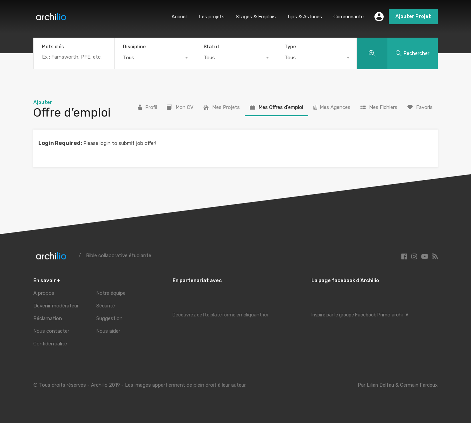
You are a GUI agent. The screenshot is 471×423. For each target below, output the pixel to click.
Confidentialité (50, 344)
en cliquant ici (252, 315)
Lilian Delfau (379, 385)
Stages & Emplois (255, 17)
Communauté (348, 17)
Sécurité (105, 306)
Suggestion (109, 318)
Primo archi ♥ (392, 315)
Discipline (134, 47)
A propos (43, 293)
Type (290, 47)
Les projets (210, 17)
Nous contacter (51, 331)
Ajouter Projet (413, 17)
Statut (212, 47)
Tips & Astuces (303, 17)
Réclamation (47, 318)
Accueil (178, 17)
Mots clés (53, 47)
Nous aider (108, 331)
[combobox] (155, 57)
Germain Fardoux (418, 385)
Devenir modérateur (56, 306)
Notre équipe (111, 293)
